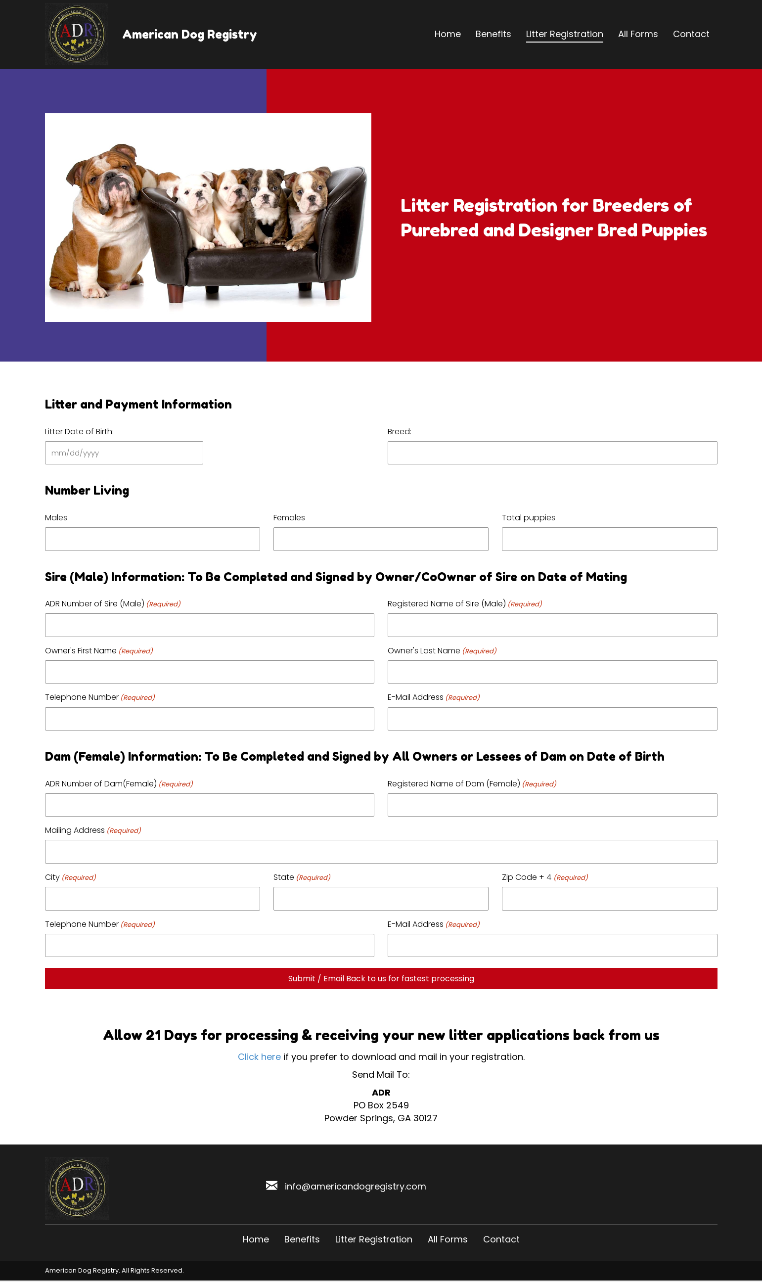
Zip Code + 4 (544, 877)
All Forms (448, 1239)
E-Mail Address (434, 697)
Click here (259, 1057)
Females (289, 517)
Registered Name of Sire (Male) (465, 603)
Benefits (302, 1239)
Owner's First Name (99, 650)
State (301, 877)
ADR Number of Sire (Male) (112, 603)
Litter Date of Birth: (79, 431)
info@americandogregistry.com (355, 1186)
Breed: (399, 431)
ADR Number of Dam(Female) (119, 783)
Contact (501, 1239)
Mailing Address (93, 830)
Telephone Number (100, 697)
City (70, 877)
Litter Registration (373, 1239)
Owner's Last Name (442, 650)
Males (56, 517)
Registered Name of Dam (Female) (472, 783)
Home (256, 1239)
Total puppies (528, 517)
